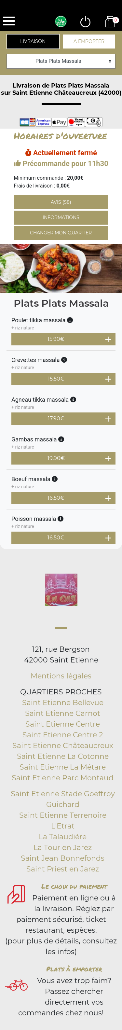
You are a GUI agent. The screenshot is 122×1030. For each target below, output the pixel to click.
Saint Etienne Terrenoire (62, 815)
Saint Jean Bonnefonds (62, 858)
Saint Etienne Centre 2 (62, 735)
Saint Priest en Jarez (62, 869)
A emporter (89, 41)
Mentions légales (61, 676)
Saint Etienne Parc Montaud (63, 777)
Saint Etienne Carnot (62, 713)
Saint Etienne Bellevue (62, 702)
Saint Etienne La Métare (63, 767)
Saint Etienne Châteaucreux (62, 745)
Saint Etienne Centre (62, 724)
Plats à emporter (74, 968)
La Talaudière (63, 836)
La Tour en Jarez (63, 847)
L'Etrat (63, 826)
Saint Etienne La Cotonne (63, 756)
